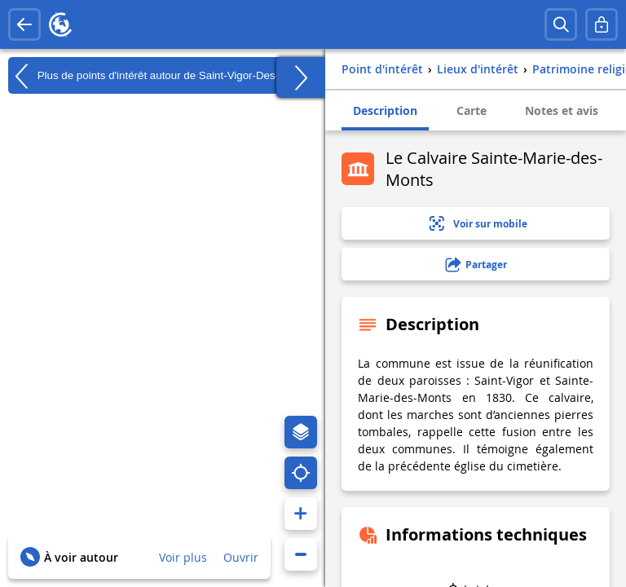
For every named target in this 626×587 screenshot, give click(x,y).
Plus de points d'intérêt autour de (158, 76)
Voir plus (183, 557)
